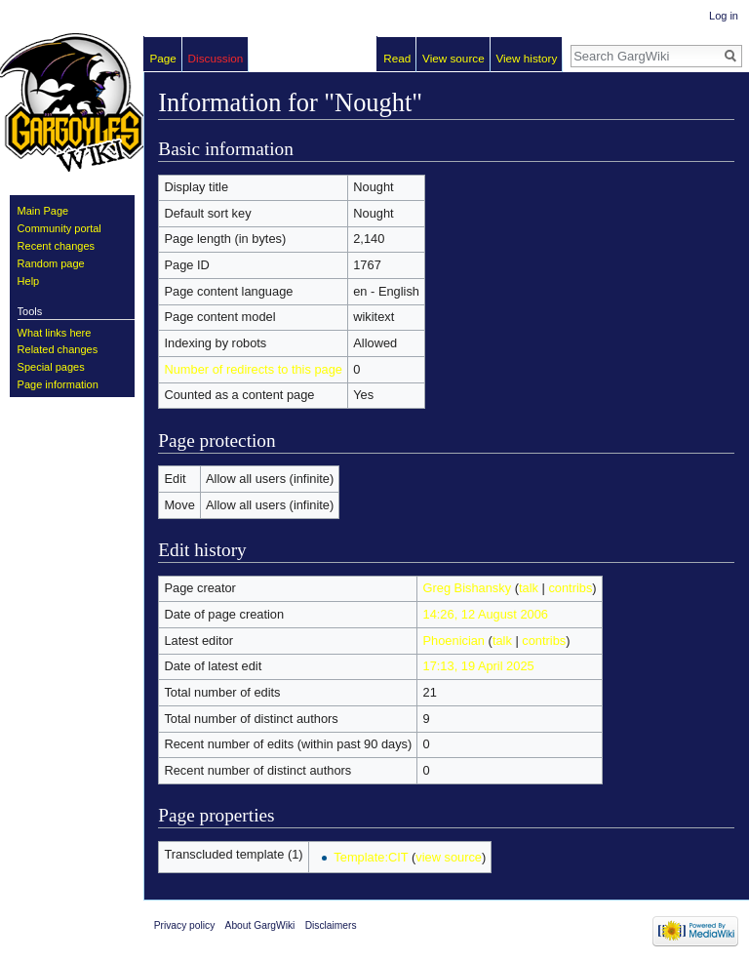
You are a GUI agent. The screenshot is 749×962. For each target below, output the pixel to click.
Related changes (58, 349)
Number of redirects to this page (253, 369)
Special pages (51, 367)
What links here (55, 333)
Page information (58, 384)
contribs (570, 588)
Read (397, 58)
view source (448, 857)
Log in (723, 15)
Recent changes (57, 246)
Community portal (59, 228)
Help (29, 281)
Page (163, 58)
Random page (51, 263)
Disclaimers (331, 925)
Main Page (43, 211)
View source (453, 58)
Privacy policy (185, 925)
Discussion (216, 58)
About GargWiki (260, 925)
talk (528, 588)
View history (526, 58)
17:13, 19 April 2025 (478, 666)
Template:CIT (371, 857)
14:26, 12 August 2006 (485, 614)
